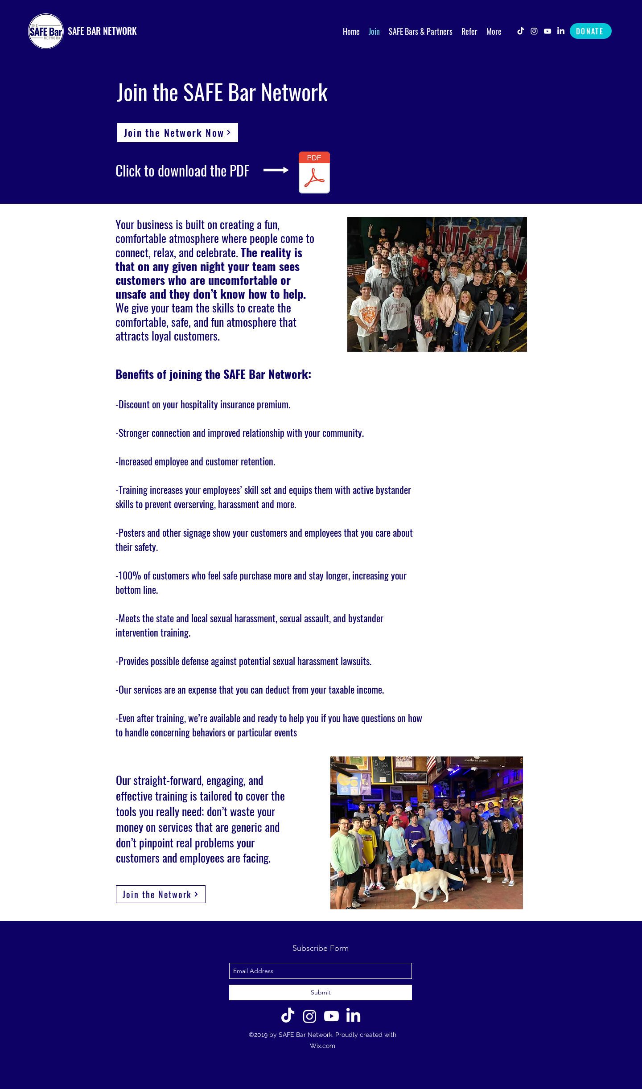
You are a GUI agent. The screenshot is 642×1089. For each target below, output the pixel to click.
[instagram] (534, 31)
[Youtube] (331, 1016)
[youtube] (547, 31)
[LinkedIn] (560, 31)
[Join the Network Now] (178, 133)
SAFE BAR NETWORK (102, 30)
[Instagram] (309, 1016)
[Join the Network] (161, 894)
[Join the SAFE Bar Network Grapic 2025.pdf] (314, 173)
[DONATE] (591, 31)
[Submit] (320, 992)
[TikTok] (520, 31)
